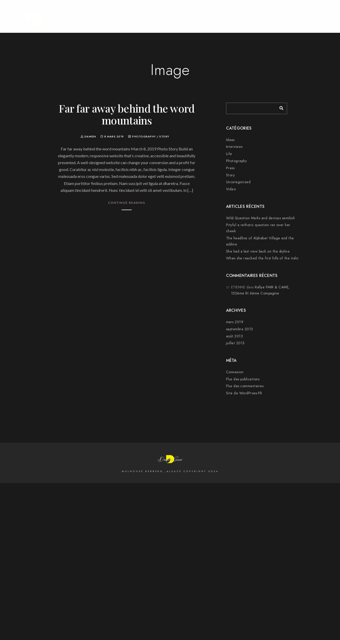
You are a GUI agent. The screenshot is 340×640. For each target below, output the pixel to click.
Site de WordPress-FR (244, 393)
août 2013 (234, 336)
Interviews (234, 146)
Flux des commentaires (245, 386)
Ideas (230, 139)
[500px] (278, 10)
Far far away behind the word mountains (127, 114)
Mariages (279, 21)
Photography (144, 136)
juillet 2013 (235, 343)
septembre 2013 (239, 329)
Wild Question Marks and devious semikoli (260, 218)
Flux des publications (243, 379)
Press (230, 168)
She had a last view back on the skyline (258, 251)
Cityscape (250, 21)
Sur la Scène (309, 21)
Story (164, 136)
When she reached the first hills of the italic (262, 258)
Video (231, 189)
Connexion (235, 372)
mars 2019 (235, 322)
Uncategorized (238, 182)
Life (229, 153)
